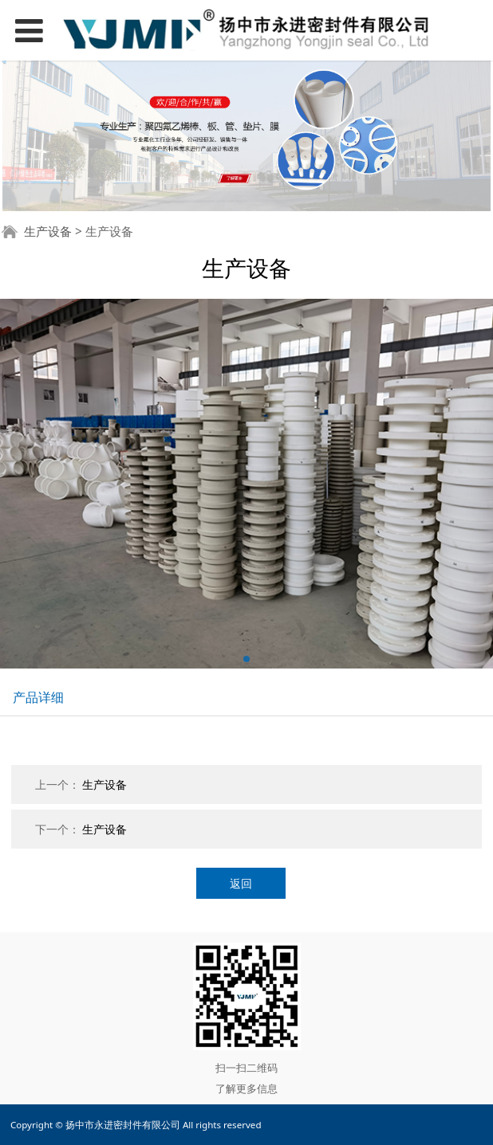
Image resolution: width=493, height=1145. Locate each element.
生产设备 (48, 231)
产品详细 (38, 697)
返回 (241, 883)
